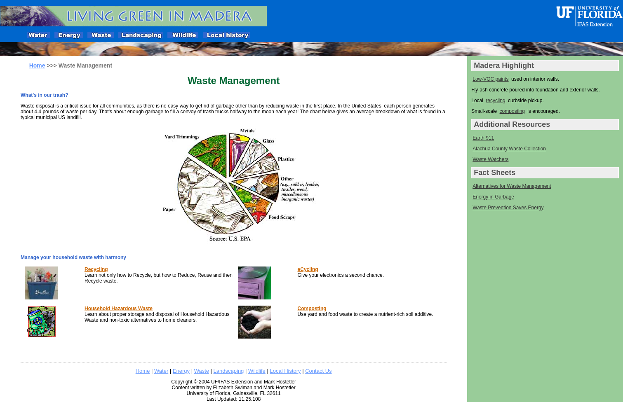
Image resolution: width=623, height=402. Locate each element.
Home (143, 371)
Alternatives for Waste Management (512, 186)
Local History (285, 371)
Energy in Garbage (493, 197)
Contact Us (318, 371)
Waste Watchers (490, 159)
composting (512, 111)
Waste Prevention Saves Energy (508, 207)
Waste (201, 371)
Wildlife (257, 371)
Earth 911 (483, 138)
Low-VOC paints (490, 79)
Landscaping (229, 371)
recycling (495, 100)
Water (161, 371)
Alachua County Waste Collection (509, 149)
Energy (181, 371)
